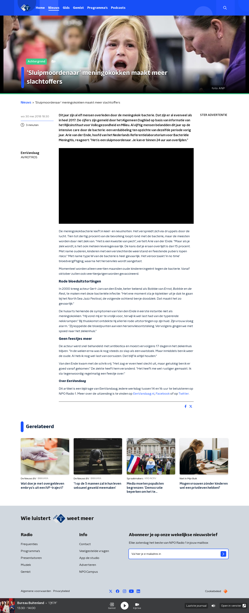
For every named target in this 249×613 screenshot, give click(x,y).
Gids (66, 8)
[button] (111, 605)
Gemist (78, 8)
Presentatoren (31, 558)
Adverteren (87, 565)
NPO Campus (88, 571)
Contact (85, 544)
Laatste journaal (196, 605)
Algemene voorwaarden (36, 591)
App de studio (89, 558)
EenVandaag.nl (143, 393)
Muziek (26, 565)
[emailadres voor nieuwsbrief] (178, 554)
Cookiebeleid (213, 591)
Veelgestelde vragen (94, 551)
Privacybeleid (61, 591)
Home (40, 8)
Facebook (163, 393)
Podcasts (118, 8)
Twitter (183, 393)
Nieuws (53, 8)
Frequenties (29, 544)
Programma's (97, 8)
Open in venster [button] (233, 605)
